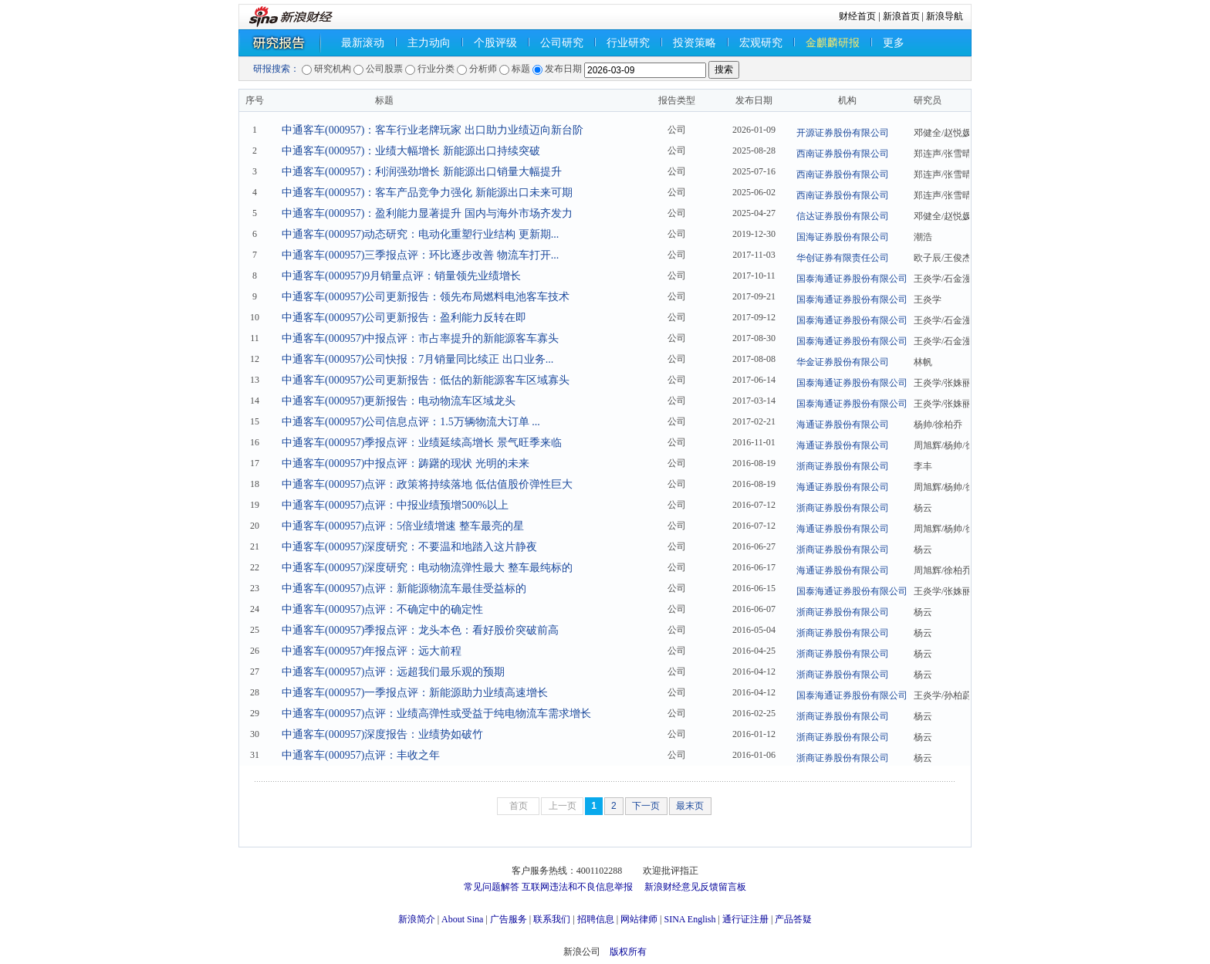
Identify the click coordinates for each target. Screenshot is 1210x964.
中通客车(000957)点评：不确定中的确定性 (382, 609)
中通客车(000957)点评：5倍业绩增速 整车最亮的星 (403, 526)
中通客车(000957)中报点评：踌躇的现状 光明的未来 (405, 463)
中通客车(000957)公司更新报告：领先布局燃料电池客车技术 (426, 297)
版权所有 (628, 951)
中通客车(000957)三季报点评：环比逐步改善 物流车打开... (420, 255)
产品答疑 (793, 919)
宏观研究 (760, 43)
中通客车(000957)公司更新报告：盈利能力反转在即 (404, 317)
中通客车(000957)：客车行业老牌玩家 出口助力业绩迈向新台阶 (432, 130)
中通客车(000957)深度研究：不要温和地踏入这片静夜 (409, 547)
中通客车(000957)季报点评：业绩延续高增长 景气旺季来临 (422, 442)
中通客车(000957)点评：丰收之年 (361, 755)
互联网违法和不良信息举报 (577, 886)
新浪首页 (901, 16)
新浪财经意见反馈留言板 (695, 886)
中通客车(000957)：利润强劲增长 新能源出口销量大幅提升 (422, 172)
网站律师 (638, 919)
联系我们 (551, 919)
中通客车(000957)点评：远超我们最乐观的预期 (393, 672)
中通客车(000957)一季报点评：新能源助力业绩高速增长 (415, 692)
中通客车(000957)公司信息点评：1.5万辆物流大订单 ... (411, 422)
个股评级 (495, 43)
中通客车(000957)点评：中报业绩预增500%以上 (395, 505)
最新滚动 (362, 43)
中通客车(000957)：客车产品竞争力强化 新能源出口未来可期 (427, 192)
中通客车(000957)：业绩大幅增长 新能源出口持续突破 (411, 151)
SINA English (689, 919)
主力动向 (429, 43)
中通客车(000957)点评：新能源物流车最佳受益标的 (404, 588)
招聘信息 (595, 919)
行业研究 (628, 43)
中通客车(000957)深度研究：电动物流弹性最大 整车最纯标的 (427, 567)
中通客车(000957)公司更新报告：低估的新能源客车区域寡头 (426, 380)
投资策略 (694, 43)
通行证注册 (745, 919)
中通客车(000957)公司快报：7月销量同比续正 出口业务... (417, 359)
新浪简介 (416, 919)
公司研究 (561, 43)
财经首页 (857, 16)
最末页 (690, 805)
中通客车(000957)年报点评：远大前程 (371, 651)
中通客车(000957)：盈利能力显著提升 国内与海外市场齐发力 (427, 213)
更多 (893, 43)
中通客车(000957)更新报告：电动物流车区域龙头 (398, 401)
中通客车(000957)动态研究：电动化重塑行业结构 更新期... (420, 234)
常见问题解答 (491, 886)
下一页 (646, 805)
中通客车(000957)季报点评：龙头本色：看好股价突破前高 (420, 630)
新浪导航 (944, 16)
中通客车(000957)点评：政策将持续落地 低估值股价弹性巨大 (427, 484)
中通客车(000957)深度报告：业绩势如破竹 (382, 734)
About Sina (462, 919)
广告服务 (508, 919)
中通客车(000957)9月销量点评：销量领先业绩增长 (401, 276)
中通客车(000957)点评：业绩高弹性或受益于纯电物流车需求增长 (436, 713)
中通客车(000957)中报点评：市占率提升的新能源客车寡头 (420, 338)
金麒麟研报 (833, 43)
